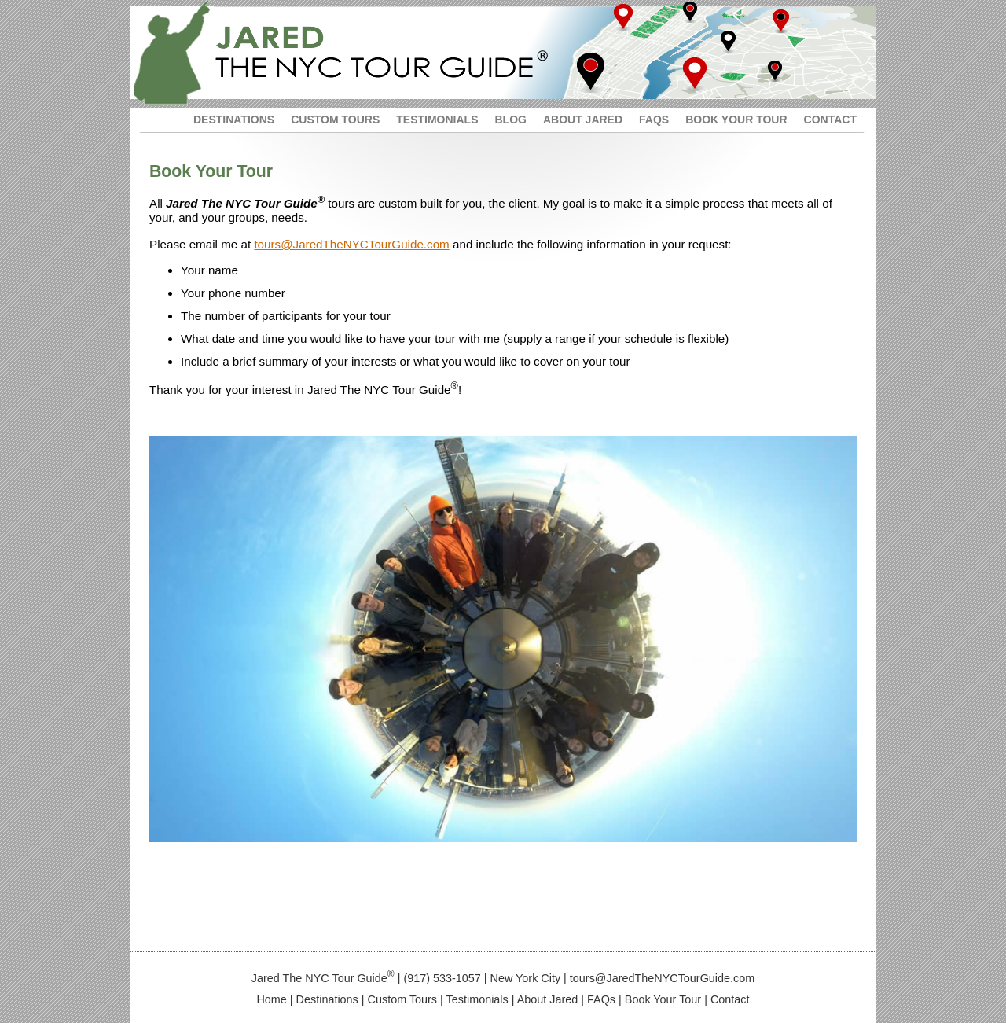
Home (271, 999)
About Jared (547, 999)
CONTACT (830, 119)
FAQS (654, 119)
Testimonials (477, 999)
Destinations (327, 999)
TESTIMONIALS (437, 119)
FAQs (601, 999)
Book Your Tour (663, 999)
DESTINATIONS (233, 119)
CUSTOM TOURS (335, 119)
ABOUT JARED (582, 119)
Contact (730, 999)
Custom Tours (403, 999)
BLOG (510, 119)
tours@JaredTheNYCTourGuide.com (351, 244)
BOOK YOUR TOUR (736, 119)
